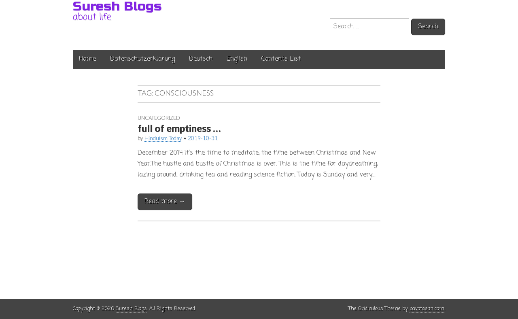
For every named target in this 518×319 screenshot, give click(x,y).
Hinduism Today (163, 138)
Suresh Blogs (131, 309)
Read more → (164, 201)
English (237, 59)
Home (87, 59)
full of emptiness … (180, 128)
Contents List (281, 59)
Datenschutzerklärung (142, 59)
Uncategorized (159, 118)
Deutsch (200, 59)
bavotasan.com (427, 309)
